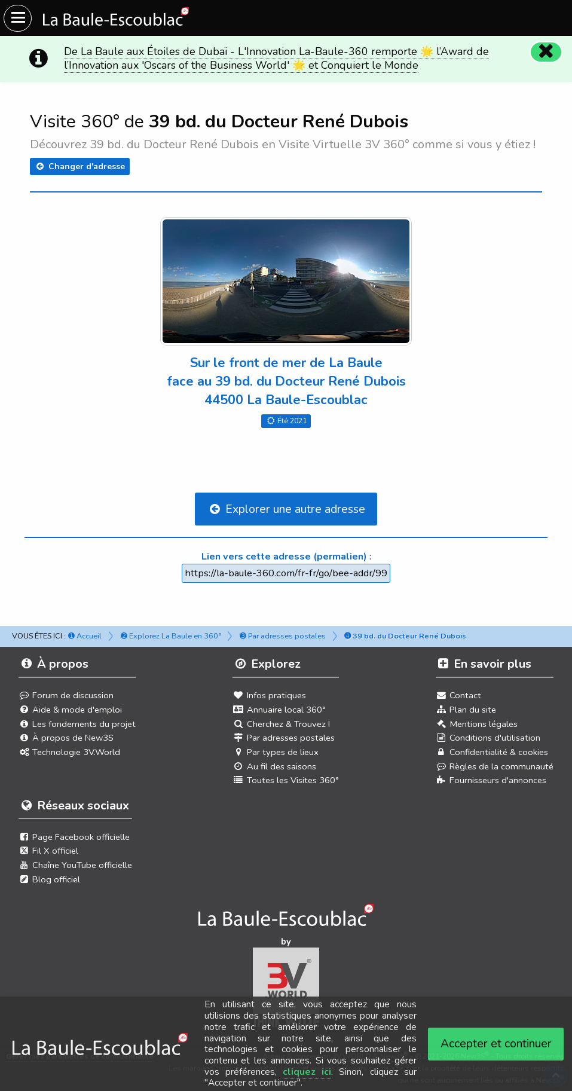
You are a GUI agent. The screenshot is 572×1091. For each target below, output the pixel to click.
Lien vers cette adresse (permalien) (284, 556)
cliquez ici (307, 1071)
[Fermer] (545, 51)
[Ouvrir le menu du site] (18, 18)
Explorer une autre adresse (286, 509)
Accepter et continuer (496, 1043)
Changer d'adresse (79, 166)
